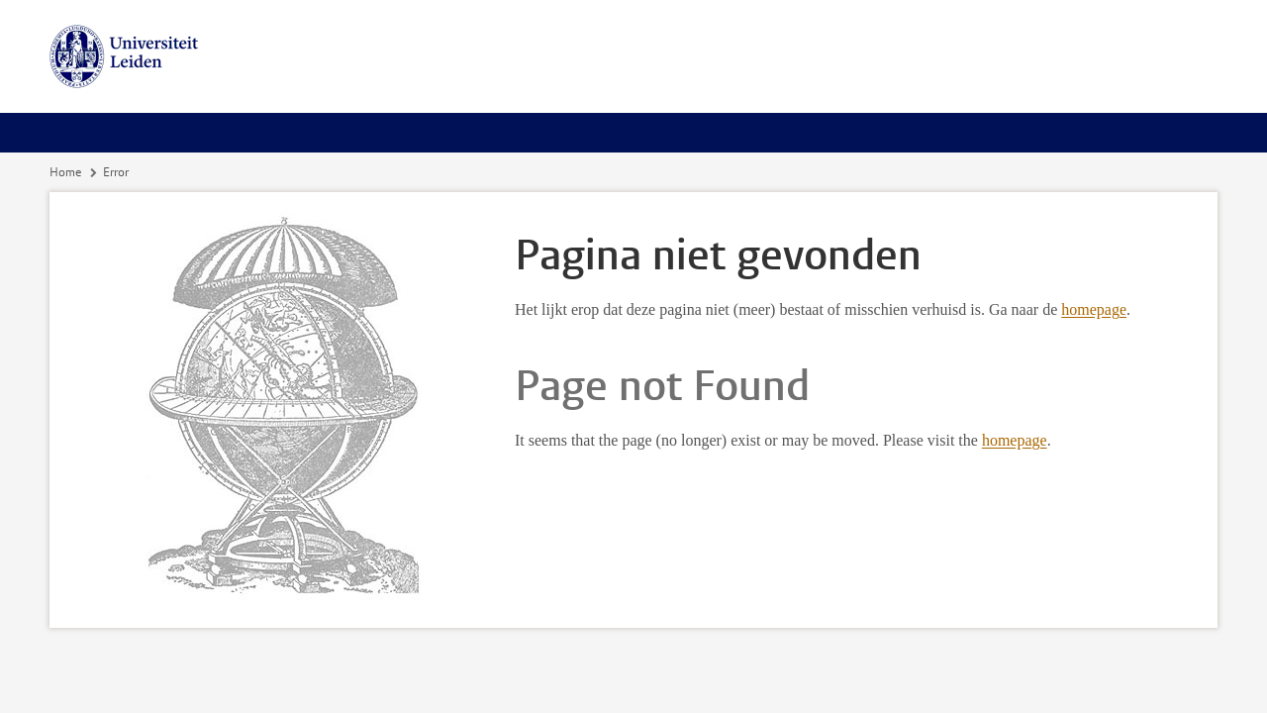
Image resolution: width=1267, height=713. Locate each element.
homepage (1093, 309)
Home (65, 172)
